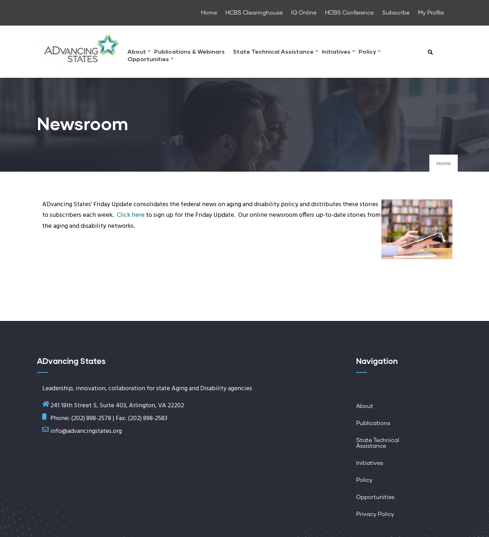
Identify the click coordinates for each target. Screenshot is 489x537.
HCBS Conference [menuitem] (349, 13)
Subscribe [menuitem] (395, 13)
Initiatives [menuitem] (338, 52)
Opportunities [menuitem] (150, 60)
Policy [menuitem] (369, 52)
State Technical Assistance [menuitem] (275, 52)
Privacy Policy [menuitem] (375, 514)
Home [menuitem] (209, 13)
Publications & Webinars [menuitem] (189, 52)
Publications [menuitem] (373, 423)
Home (443, 163)
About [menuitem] (139, 52)
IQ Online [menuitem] (303, 13)
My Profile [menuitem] (431, 13)
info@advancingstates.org (86, 431)
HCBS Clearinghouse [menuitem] (254, 13)
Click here (131, 215)
